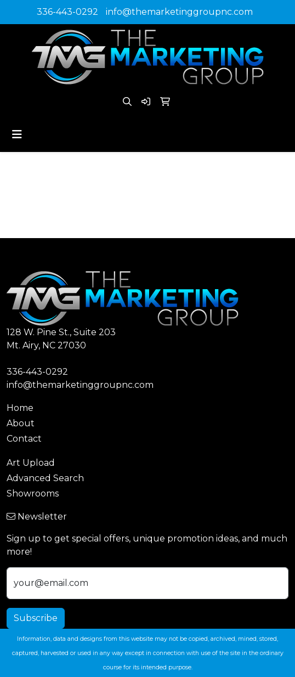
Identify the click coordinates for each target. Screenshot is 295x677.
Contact (24, 438)
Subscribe (36, 618)
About (21, 423)
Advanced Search (45, 478)
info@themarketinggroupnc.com (179, 12)
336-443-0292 (67, 12)
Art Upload (31, 463)
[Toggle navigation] (17, 134)
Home (20, 408)
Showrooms (33, 493)
